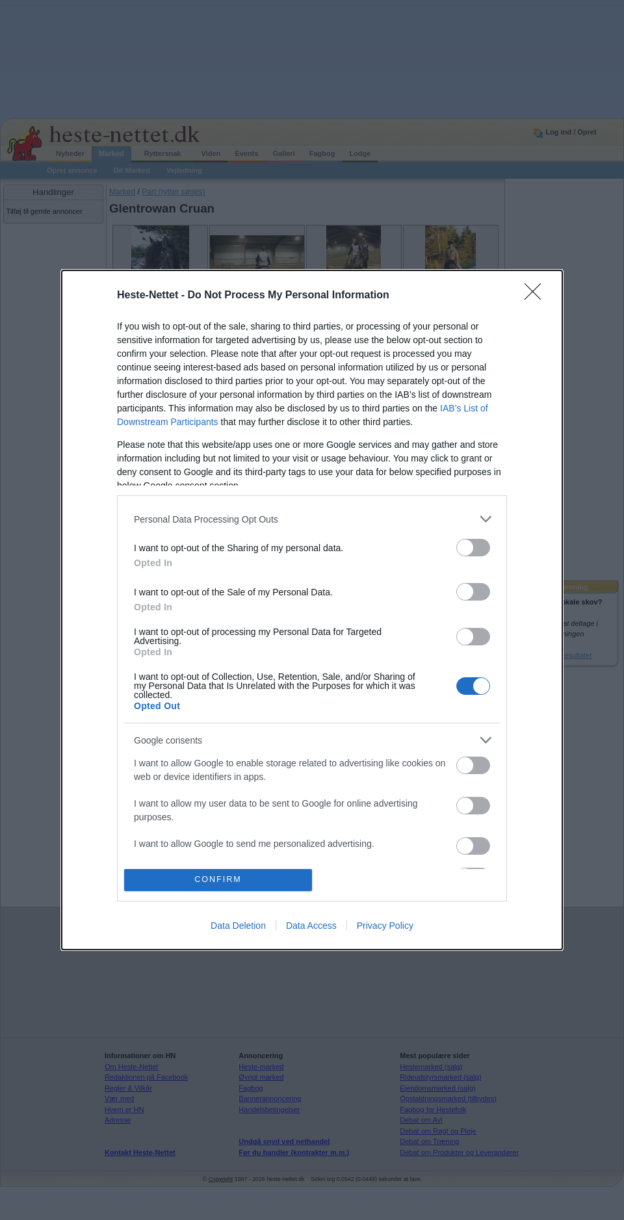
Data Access (311, 925)
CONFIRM (218, 880)
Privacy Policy (385, 925)
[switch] (473, 547)
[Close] (537, 295)
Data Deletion (238, 925)
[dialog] (312, 609)
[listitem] (312, 519)
